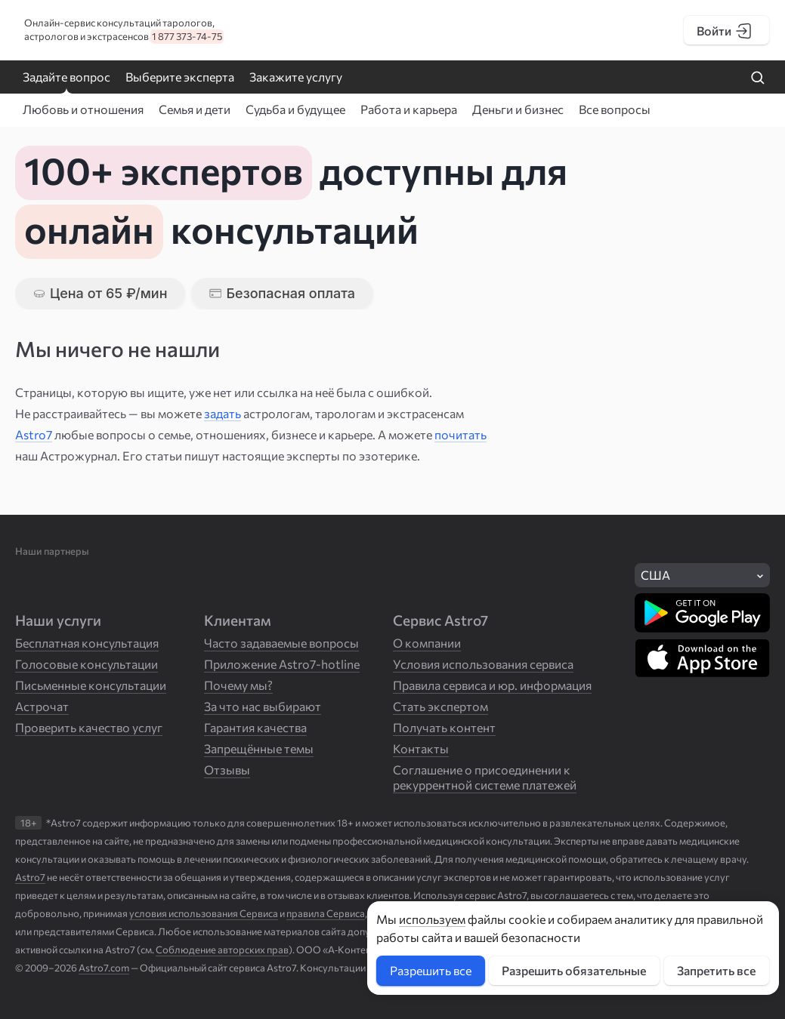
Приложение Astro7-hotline (282, 664)
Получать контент (444, 727)
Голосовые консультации (86, 664)
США (655, 575)
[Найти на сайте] (758, 78)
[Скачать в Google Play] (702, 613)
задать (222, 413)
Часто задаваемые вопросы (281, 643)
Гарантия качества (255, 727)
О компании (427, 643)
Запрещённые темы (259, 748)
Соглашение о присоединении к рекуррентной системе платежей (484, 777)
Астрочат (42, 706)
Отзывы (227, 769)
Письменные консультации (90, 685)
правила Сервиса (325, 913)
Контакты (421, 748)
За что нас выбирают (262, 706)
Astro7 (33, 434)
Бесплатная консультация (87, 643)
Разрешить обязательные (574, 970)
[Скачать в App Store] (702, 658)
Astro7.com (104, 968)
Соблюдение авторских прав (222, 950)
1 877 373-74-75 (187, 36)
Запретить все (716, 970)
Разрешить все (430, 970)
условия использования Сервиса (203, 913)
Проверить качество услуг (88, 727)
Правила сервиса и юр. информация (492, 685)
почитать (460, 434)
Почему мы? (238, 685)
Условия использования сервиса (483, 664)
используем (432, 919)
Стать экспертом (440, 706)
